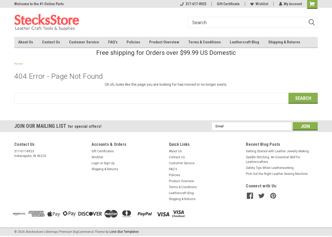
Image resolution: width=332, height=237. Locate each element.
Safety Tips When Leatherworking (270, 168)
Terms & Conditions (204, 42)
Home (18, 63)
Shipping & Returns (284, 42)
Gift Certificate (228, 4)
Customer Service (84, 42)
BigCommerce (83, 232)
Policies (133, 42)
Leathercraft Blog (244, 42)
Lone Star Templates (124, 232)
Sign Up (109, 163)
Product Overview (164, 42)
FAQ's (112, 42)
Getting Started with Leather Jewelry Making (277, 151)
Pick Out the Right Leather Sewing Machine (277, 174)
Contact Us (51, 42)
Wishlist (259, 4)
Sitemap (51, 232)
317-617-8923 (193, 4)
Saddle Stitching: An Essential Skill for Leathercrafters (273, 159)
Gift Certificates (103, 151)
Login (95, 163)
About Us (25, 42)
